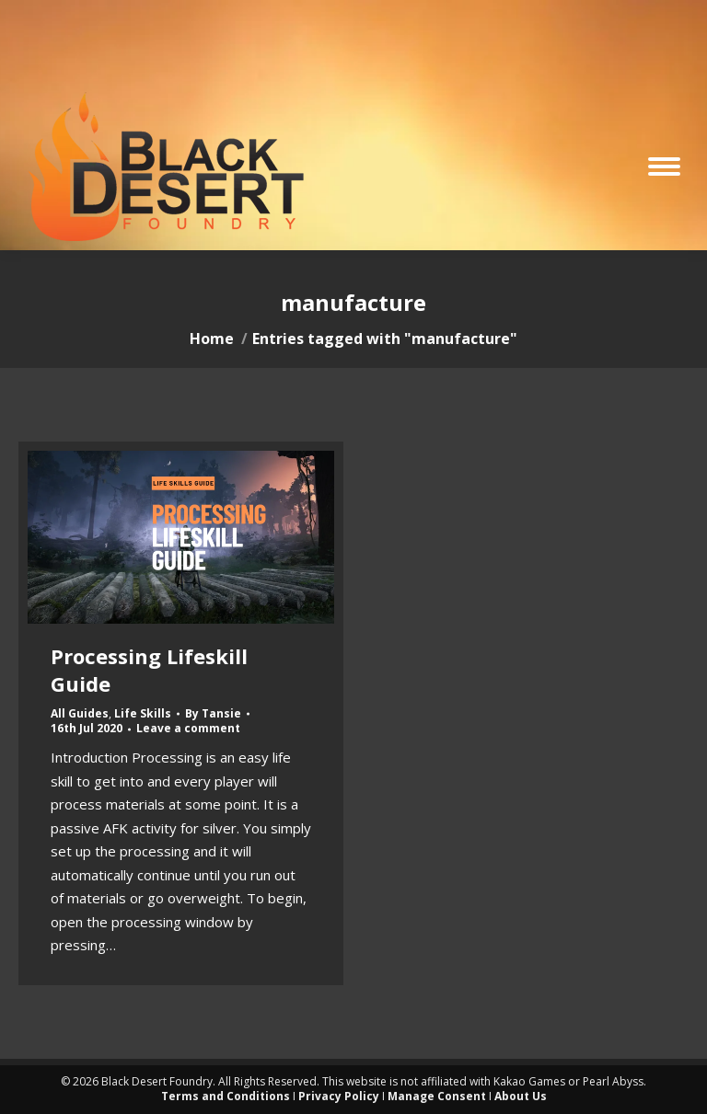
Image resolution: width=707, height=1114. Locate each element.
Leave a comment (188, 728)
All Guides (80, 713)
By (213, 713)
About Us (520, 1096)
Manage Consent (437, 1096)
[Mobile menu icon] (664, 166)
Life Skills (142, 713)
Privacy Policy (338, 1096)
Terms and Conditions (225, 1096)
